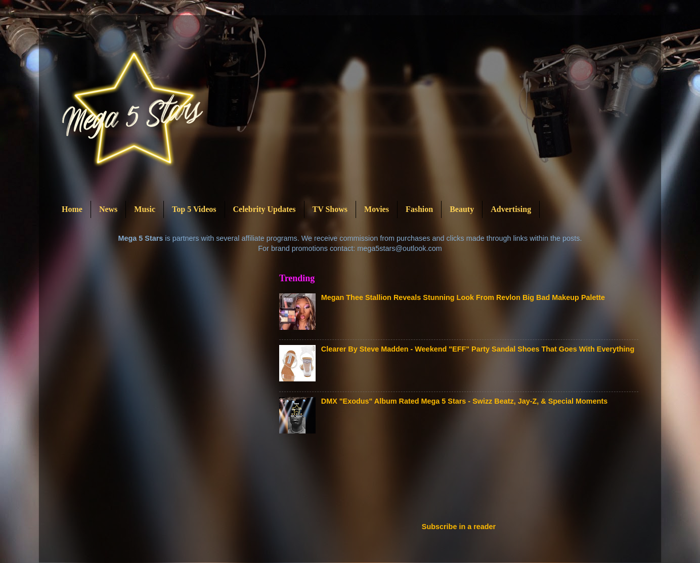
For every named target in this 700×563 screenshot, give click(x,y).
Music (144, 209)
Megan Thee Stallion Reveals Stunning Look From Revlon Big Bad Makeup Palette (463, 297)
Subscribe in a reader (459, 527)
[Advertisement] (463, 481)
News (108, 209)
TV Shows (330, 209)
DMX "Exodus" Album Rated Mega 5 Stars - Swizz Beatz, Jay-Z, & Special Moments (464, 401)
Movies (376, 209)
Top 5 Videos (194, 209)
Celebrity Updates (264, 209)
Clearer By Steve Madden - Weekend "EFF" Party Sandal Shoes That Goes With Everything (477, 349)
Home (72, 209)
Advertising (511, 209)
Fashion (419, 209)
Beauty (462, 209)
